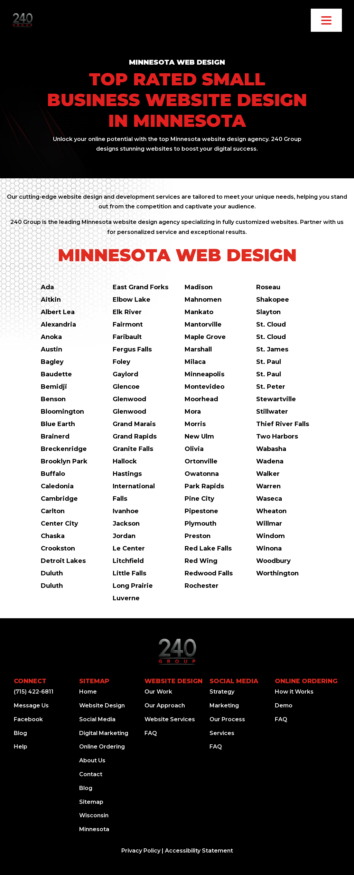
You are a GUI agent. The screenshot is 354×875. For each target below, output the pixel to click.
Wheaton (271, 511)
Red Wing (201, 561)
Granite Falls (133, 449)
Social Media (97, 719)
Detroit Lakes (63, 561)
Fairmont (128, 324)
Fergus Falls (132, 349)
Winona (269, 548)
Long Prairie (133, 586)
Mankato (199, 312)
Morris (195, 424)
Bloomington (62, 411)
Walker (268, 474)
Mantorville (203, 324)
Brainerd (55, 436)
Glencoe (126, 387)
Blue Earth (58, 424)
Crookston (58, 548)
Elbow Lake (131, 299)
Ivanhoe (126, 511)
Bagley (52, 362)
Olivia (194, 449)
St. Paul (268, 362)
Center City (59, 523)
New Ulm (199, 436)
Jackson (126, 523)
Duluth (52, 573)
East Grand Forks (140, 287)
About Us (92, 760)
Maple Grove (205, 337)
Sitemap (94, 681)
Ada (47, 287)
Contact (90, 774)
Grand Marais (134, 424)
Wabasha (271, 449)
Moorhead (201, 399)
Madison (199, 287)
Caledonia (57, 486)
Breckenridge (64, 449)
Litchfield (128, 561)
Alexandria (58, 324)
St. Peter (270, 387)
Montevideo (204, 387)
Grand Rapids (135, 436)
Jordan (124, 536)
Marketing (224, 705)
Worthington (277, 573)
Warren (268, 486)
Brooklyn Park (64, 461)
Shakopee (272, 299)
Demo (283, 705)
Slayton (268, 312)
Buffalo (53, 474)
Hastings (127, 474)
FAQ (151, 733)
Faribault (127, 337)
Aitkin (51, 299)
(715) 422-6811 (34, 691)
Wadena (269, 461)
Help (20, 746)
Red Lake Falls (208, 548)
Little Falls (129, 573)
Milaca (195, 362)
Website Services (170, 719)
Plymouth (200, 523)
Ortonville (201, 461)
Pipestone (201, 511)
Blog (20, 733)
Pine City (199, 498)
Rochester (201, 586)
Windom (270, 536)
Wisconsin (94, 815)
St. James (272, 349)
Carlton (53, 511)
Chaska (53, 536)
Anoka (51, 337)
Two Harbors (277, 436)
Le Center (129, 548)
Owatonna (202, 474)
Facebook (28, 719)
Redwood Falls (209, 573)
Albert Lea (58, 312)
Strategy (221, 691)
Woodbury (273, 561)
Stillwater (272, 411)
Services (221, 733)
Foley (121, 362)
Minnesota (94, 829)
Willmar (269, 523)
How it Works (294, 691)
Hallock (125, 461)
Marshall (198, 349)
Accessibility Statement (199, 850)
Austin (51, 349)
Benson (53, 399)
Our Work (158, 691)
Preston (198, 536)
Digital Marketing (103, 733)
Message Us (31, 705)
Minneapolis (204, 374)
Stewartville (276, 399)
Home (88, 691)
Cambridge (59, 498)
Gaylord (125, 374)
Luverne (126, 598)
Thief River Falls (282, 424)
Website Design (102, 705)
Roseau (268, 287)
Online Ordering (102, 746)
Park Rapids (204, 486)
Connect (30, 681)
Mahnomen (203, 299)
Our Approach (165, 705)
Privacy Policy (140, 850)
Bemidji (54, 387)
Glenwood (129, 399)
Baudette (56, 374)
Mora (193, 411)
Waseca (269, 498)
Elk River (127, 312)
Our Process (227, 719)
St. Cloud (271, 324)
